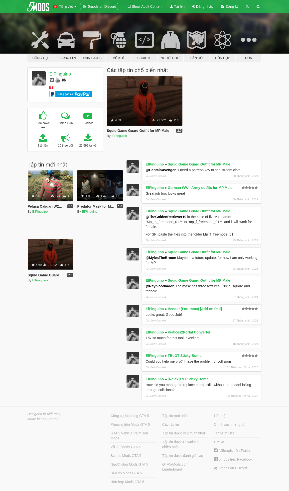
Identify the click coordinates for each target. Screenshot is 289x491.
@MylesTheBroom (160, 258)
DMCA (219, 442)
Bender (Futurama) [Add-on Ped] (195, 309)
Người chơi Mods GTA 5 (129, 464)
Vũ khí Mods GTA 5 (126, 447)
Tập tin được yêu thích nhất (183, 433)
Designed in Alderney (44, 414)
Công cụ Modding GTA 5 (130, 416)
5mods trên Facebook (233, 459)
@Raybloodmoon (159, 286)
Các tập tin (170, 424)
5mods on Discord (230, 468)
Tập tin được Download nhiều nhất (180, 444)
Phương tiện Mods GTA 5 (130, 424)
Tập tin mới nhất (175, 416)
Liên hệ (219, 416)
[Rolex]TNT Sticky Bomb (188, 379)
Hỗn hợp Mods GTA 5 (127, 482)
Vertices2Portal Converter (189, 332)
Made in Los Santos (42, 419)
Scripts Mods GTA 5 (126, 456)
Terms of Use (224, 433)
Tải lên (177, 6)
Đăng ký (229, 6)
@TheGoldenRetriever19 (165, 217)
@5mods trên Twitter (232, 450)
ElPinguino (60, 74)
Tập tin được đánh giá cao (182, 456)
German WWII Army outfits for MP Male (200, 188)
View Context (156, 175)
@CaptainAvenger (160, 170)
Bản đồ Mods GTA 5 (126, 473)
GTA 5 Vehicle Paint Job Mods (129, 435)
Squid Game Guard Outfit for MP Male (199, 164)
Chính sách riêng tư (229, 424)
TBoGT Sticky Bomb (184, 356)
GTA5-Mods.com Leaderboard (175, 466)
